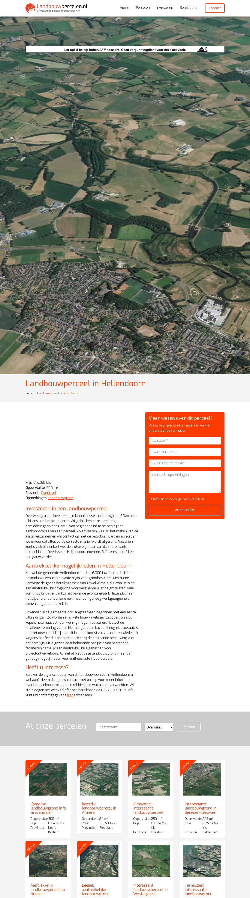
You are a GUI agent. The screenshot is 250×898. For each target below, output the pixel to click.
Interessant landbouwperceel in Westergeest (150, 889)
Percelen (143, 7)
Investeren (165, 7)
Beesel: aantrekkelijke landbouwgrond (95, 889)
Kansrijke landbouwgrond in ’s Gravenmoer (48, 808)
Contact (215, 8)
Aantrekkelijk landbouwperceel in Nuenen (47, 889)
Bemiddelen (189, 7)
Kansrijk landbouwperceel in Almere (99, 808)
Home (124, 7)
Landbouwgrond (60, 498)
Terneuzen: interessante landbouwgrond (198, 889)
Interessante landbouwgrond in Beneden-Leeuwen (200, 808)
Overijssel (48, 493)
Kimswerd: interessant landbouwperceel (148, 808)
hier (70, 695)
